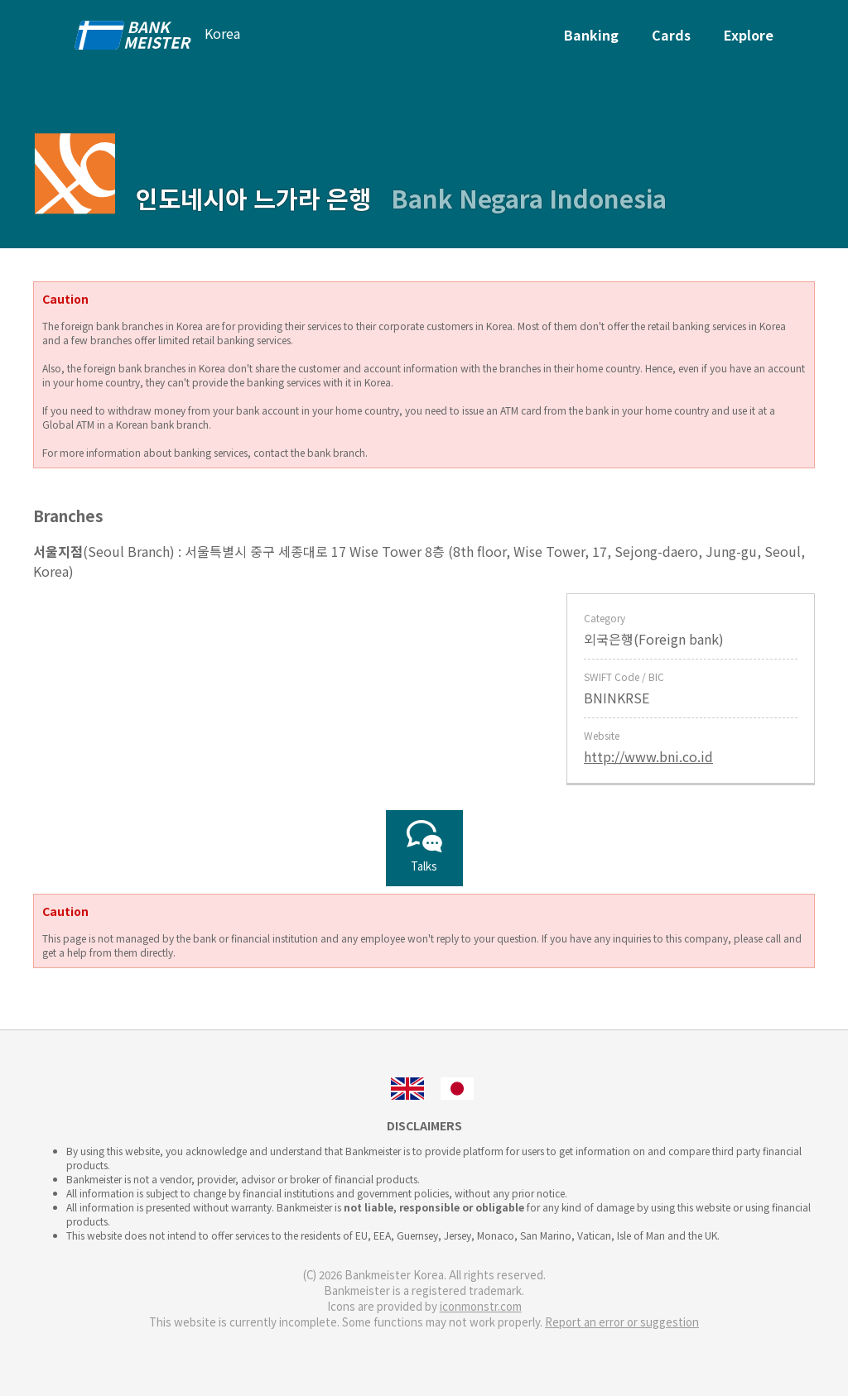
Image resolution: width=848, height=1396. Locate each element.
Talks (424, 848)
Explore (748, 35)
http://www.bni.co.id (648, 756)
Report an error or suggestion (622, 1322)
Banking (591, 35)
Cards (671, 35)
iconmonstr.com (481, 1306)
